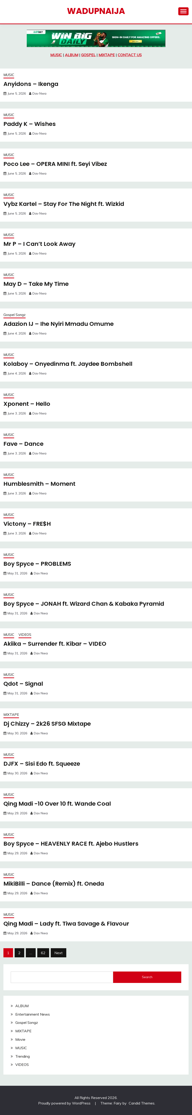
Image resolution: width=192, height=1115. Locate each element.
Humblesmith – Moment (40, 484)
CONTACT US (130, 55)
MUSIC (56, 55)
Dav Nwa (39, 93)
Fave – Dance (24, 444)
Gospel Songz (14, 315)
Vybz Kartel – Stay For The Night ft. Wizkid (65, 204)
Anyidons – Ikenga (31, 84)
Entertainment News (32, 1014)
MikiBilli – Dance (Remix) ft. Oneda (55, 883)
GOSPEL (88, 55)
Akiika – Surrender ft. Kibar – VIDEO (56, 644)
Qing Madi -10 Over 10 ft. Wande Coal (58, 803)
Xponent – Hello (27, 404)
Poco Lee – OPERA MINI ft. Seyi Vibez (56, 164)
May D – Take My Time (36, 284)
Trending (22, 1056)
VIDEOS (25, 634)
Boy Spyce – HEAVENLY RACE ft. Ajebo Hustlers (73, 843)
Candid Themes (142, 1103)
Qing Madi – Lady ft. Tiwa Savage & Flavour (68, 923)
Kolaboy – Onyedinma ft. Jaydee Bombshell (70, 364)
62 (43, 952)
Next (58, 952)
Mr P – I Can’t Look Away (40, 244)
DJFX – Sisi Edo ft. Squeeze (42, 763)
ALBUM (71, 55)
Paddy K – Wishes (30, 124)
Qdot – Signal (23, 684)
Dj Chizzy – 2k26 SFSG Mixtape (48, 723)
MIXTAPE (107, 55)
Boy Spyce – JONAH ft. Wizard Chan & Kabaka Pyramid (86, 604)
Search (147, 977)
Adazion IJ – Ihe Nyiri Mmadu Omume (60, 324)
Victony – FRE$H (27, 524)
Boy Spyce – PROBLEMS (38, 564)
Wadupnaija (96, 11)
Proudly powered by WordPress (64, 1103)
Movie (20, 1039)
